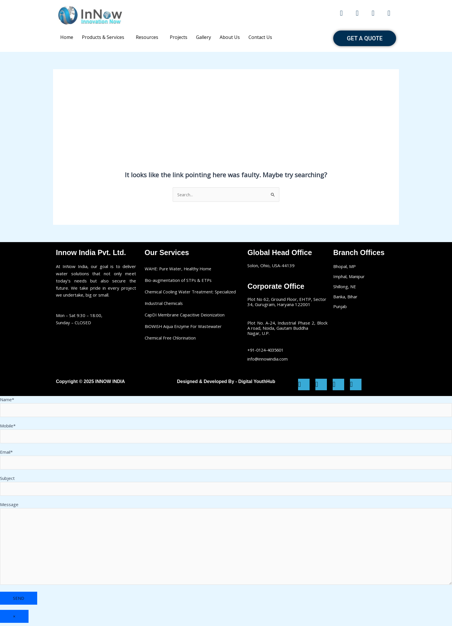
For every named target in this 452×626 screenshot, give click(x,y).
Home (66, 37)
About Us (230, 37)
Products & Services (103, 37)
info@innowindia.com (267, 359)
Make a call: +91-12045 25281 (226, 15)
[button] (104, 37)
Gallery (203, 37)
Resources (147, 37)
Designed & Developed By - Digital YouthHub (226, 381)
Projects (178, 37)
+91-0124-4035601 (267, 350)
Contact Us (260, 37)
